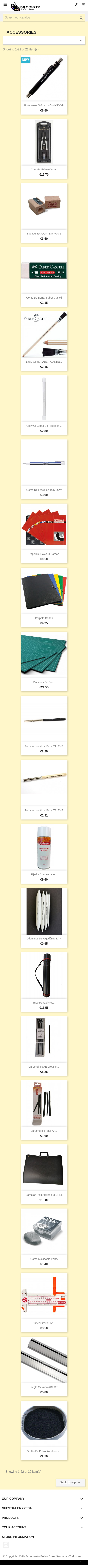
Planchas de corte (44, 682)
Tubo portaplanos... (44, 1002)
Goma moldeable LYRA (44, 1258)
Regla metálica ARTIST (44, 1387)
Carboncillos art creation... (44, 1066)
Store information (18, 1536)
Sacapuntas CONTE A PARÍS (44, 233)
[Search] (44, 17)
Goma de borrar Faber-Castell (44, 297)
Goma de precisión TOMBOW (44, 489)
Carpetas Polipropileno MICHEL (43, 1194)
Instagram (6, 1545)
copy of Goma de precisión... (43, 425)
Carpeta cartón (44, 618)
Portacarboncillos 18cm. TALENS (44, 746)
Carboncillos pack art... (44, 1130)
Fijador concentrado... (44, 874)
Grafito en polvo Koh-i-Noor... (44, 1451)
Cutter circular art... (44, 1323)
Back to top (70, 1482)
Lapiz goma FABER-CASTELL (44, 361)
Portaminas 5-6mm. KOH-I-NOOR (44, 105)
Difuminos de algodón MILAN (44, 938)
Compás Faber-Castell (44, 169)
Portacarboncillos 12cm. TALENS (44, 810)
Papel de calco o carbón (44, 553)
